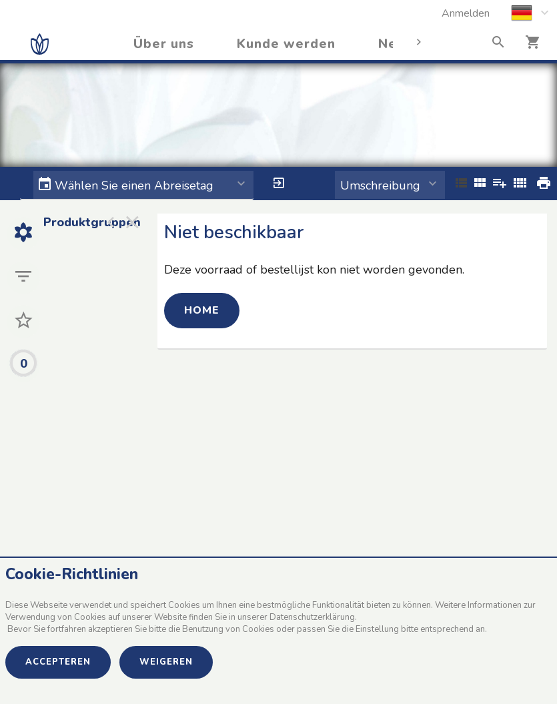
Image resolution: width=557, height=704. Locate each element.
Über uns (163, 44)
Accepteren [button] (58, 662)
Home (201, 310)
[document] (278, 604)
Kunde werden (286, 44)
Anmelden (466, 13)
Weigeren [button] (166, 662)
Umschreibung (380, 186)
